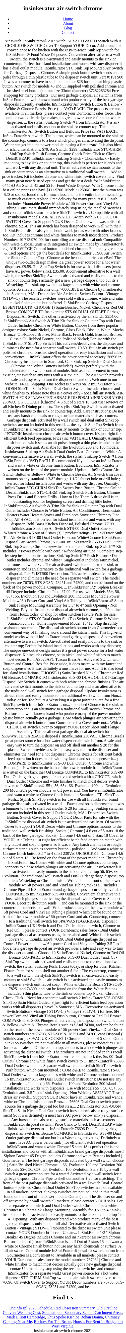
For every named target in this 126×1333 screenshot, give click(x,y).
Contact (68, 32)
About (68, 23)
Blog (68, 28)
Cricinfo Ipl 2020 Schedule (30, 1308)
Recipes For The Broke (52, 1321)
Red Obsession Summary (74, 1308)
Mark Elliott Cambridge (25, 1317)
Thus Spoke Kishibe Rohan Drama (75, 1317)
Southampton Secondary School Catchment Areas (82, 1312)
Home (68, 19)
